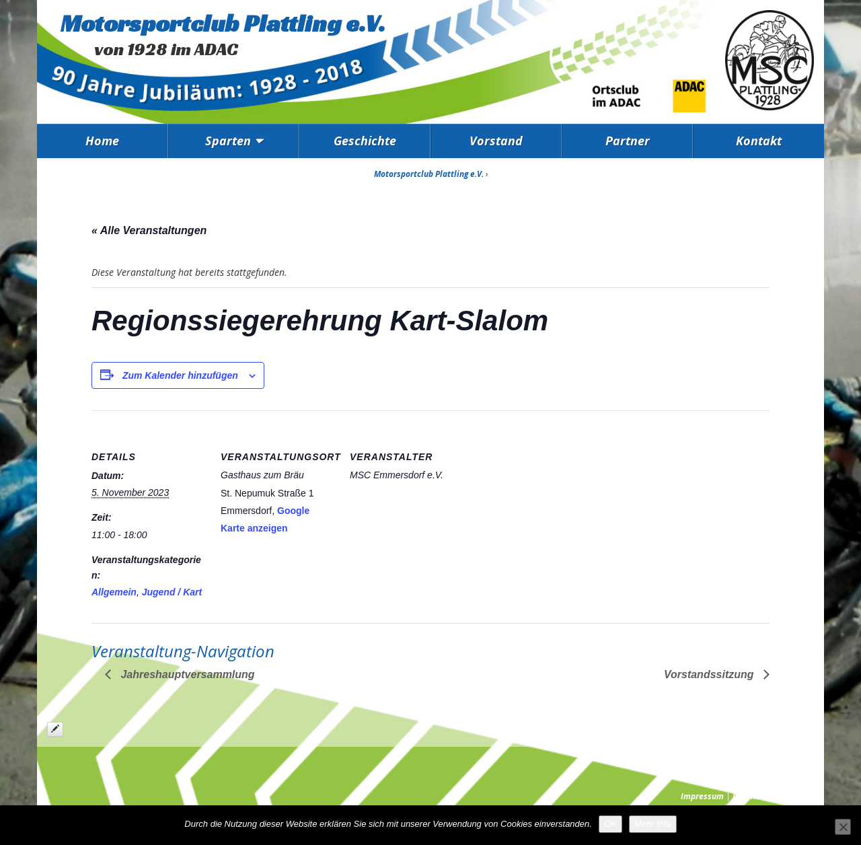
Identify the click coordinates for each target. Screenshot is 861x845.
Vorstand (496, 141)
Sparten (228, 141)
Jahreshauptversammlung (186, 674)
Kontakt (759, 141)
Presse (801, 796)
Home (102, 141)
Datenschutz (756, 796)
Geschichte (365, 141)
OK (610, 824)
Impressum (702, 796)
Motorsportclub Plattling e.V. (223, 23)
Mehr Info (652, 824)
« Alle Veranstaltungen (149, 230)
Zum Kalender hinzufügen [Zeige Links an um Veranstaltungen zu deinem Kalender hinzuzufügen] (180, 375)
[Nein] (843, 827)
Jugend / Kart (172, 592)
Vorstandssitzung (710, 674)
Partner (627, 141)
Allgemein (114, 592)
